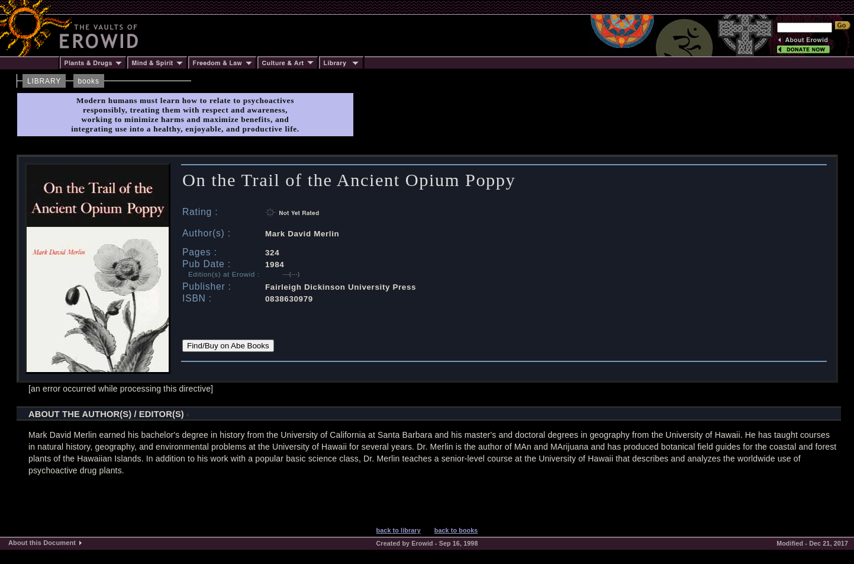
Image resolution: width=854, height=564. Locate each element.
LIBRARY (44, 81)
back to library (398, 530)
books (88, 81)
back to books (456, 530)
